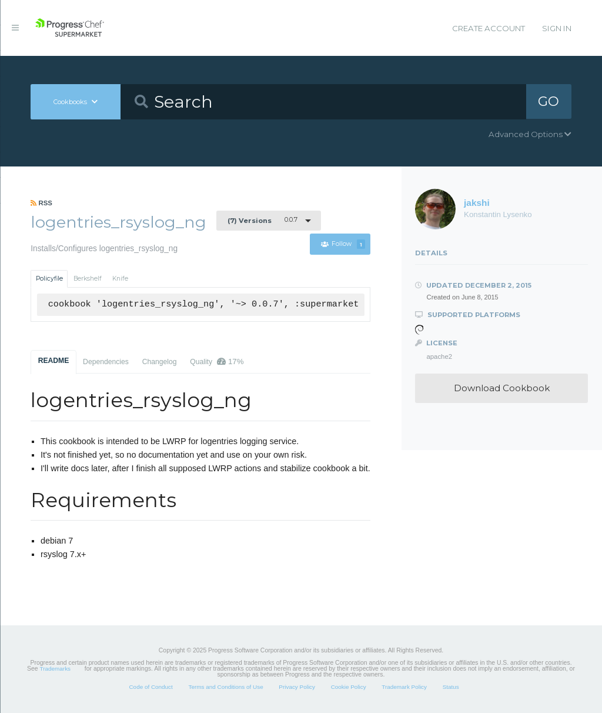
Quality (216, 361)
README (53, 360)
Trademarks (55, 668)
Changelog (159, 362)
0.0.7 (262, 220)
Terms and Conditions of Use (225, 687)
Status (451, 687)
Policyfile (49, 278)
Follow (343, 244)
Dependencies (106, 362)
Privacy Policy (297, 687)
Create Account (488, 28)
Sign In (556, 28)
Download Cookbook (502, 388)
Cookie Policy (348, 687)
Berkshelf (87, 278)
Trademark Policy (404, 687)
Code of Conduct (150, 687)
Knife (120, 278)
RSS (41, 202)
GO (548, 101)
